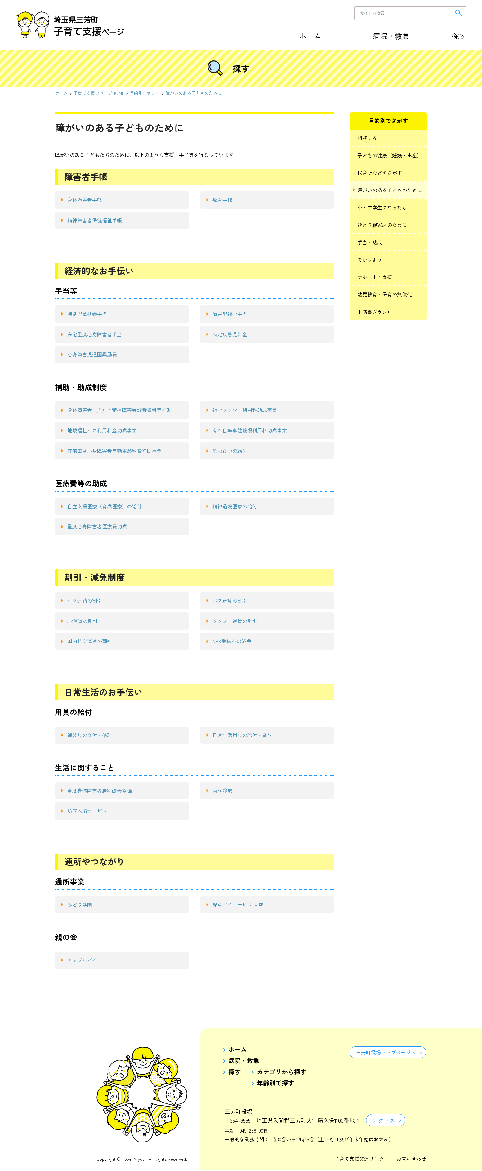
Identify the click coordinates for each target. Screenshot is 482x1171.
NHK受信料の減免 (231, 641)
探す (459, 35)
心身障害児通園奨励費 (92, 354)
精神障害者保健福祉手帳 (94, 220)
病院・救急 (391, 35)
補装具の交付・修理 (89, 735)
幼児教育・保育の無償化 (384, 294)
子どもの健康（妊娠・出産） (389, 155)
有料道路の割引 (84, 600)
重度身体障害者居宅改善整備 (99, 790)
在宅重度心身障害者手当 (94, 334)
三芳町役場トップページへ (385, 1052)
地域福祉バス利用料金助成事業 (102, 430)
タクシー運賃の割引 (234, 621)
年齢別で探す (275, 1083)
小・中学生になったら (382, 207)
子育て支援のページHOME (98, 93)
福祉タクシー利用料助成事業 (244, 409)
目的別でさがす (145, 93)
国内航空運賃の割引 (89, 641)
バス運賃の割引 (229, 600)
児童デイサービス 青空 (237, 904)
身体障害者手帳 (84, 199)
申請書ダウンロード (379, 312)
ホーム (310, 35)
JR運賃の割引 (82, 621)
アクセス (384, 1120)
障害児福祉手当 (229, 313)
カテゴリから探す (281, 1072)
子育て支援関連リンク (359, 1159)
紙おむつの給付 (229, 450)
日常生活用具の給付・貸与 (242, 735)
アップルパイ (82, 960)
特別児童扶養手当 (87, 313)
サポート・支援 (374, 277)
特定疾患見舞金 (229, 334)
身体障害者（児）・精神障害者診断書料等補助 (119, 409)
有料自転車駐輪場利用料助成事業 (249, 430)
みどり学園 (79, 904)
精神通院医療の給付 (234, 506)
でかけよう (369, 259)
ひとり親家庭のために (382, 224)
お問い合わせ (411, 1159)
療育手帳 (222, 199)
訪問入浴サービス (87, 810)
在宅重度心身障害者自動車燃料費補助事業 (114, 450)
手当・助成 (369, 242)
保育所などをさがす (379, 172)
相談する (367, 138)
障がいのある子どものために (193, 93)
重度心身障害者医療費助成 (97, 526)
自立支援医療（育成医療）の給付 (104, 506)
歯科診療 (222, 790)
